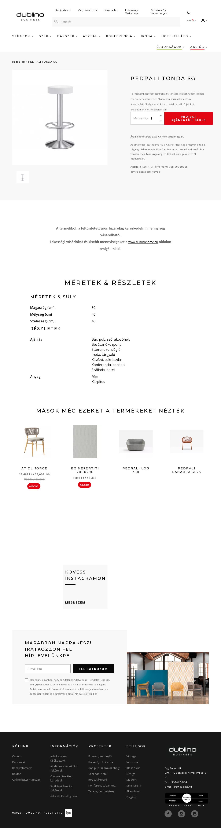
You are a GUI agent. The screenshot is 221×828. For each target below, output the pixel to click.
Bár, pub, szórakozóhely (104, 768)
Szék (45, 36)
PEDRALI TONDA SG (42, 61)
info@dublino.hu (182, 786)
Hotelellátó (176, 36)
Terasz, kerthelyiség (101, 791)
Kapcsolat (111, 10)
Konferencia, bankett (101, 785)
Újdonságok (170, 46)
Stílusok (22, 36)
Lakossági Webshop (132, 11)
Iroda (148, 36)
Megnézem (75, 602)
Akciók (198, 46)
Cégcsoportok (87, 10)
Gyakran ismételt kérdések (61, 778)
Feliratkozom (93, 669)
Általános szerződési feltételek (63, 768)
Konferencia (120, 36)
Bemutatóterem (22, 768)
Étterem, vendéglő (100, 756)
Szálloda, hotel (97, 774)
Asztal (91, 36)
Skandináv (133, 791)
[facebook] (169, 813)
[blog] (194, 813)
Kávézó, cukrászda (100, 762)
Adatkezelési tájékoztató (58, 758)
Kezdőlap (18, 61)
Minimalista (133, 785)
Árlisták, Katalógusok (63, 796)
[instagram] (182, 813)
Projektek (63, 10)
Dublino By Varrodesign (159, 11)
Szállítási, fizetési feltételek (61, 788)
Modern (131, 779)
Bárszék (67, 36)
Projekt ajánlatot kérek (189, 118)
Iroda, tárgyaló (97, 779)
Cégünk (17, 756)
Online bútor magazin (26, 779)
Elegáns (131, 797)
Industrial (132, 762)
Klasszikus (133, 768)
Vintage (131, 756)
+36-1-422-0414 (178, 782)
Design (130, 774)
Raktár (16, 774)
